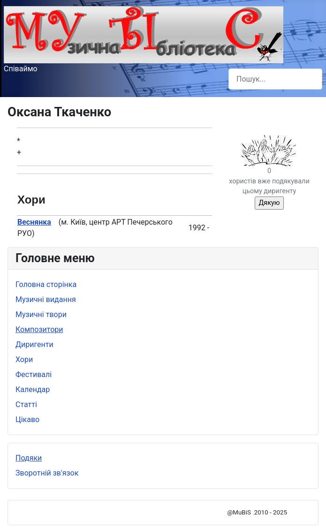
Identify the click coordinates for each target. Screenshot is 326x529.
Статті (26, 404)
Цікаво (27, 419)
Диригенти (34, 344)
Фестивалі (33, 374)
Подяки (28, 457)
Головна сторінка (45, 284)
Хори (24, 359)
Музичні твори (41, 314)
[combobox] (275, 79)
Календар (32, 389)
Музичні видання (45, 299)
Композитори (39, 329)
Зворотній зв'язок (46, 473)
